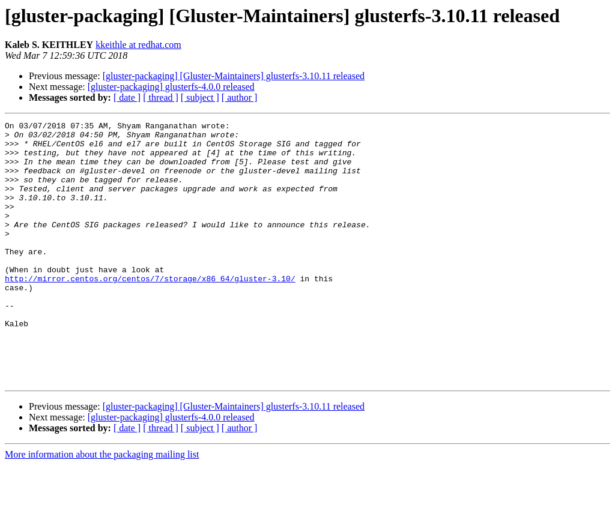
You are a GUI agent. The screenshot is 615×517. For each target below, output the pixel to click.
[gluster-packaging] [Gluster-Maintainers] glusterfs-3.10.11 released (234, 76)
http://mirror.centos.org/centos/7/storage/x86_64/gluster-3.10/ (150, 310)
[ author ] (240, 97)
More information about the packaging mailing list (102, 506)
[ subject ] (200, 97)
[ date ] (127, 97)
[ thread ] (160, 97)
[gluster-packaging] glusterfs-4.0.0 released (171, 87)
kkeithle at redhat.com (138, 45)
